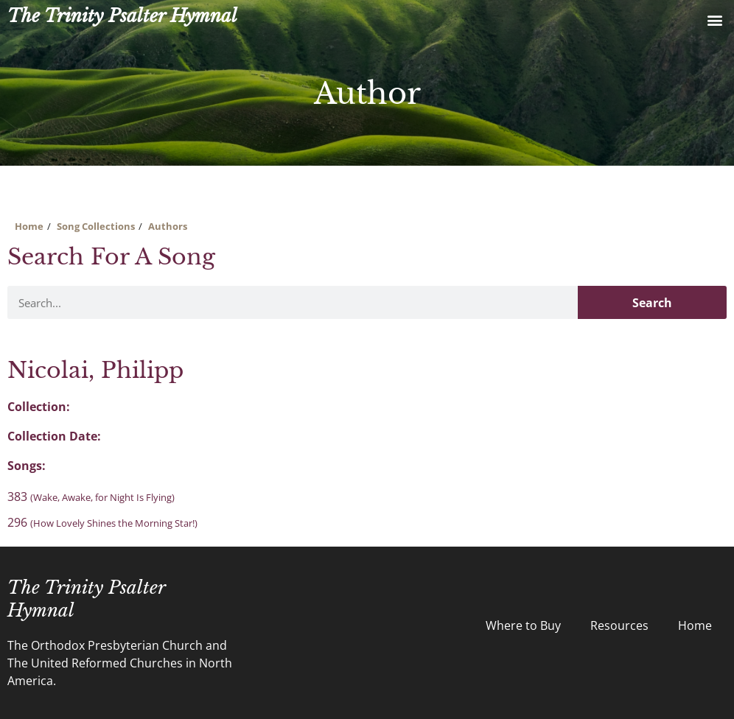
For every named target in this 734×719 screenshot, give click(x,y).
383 (91, 496)
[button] (714, 19)
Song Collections (96, 226)
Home (29, 226)
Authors (167, 226)
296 (102, 522)
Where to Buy (523, 625)
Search (652, 303)
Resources (619, 625)
